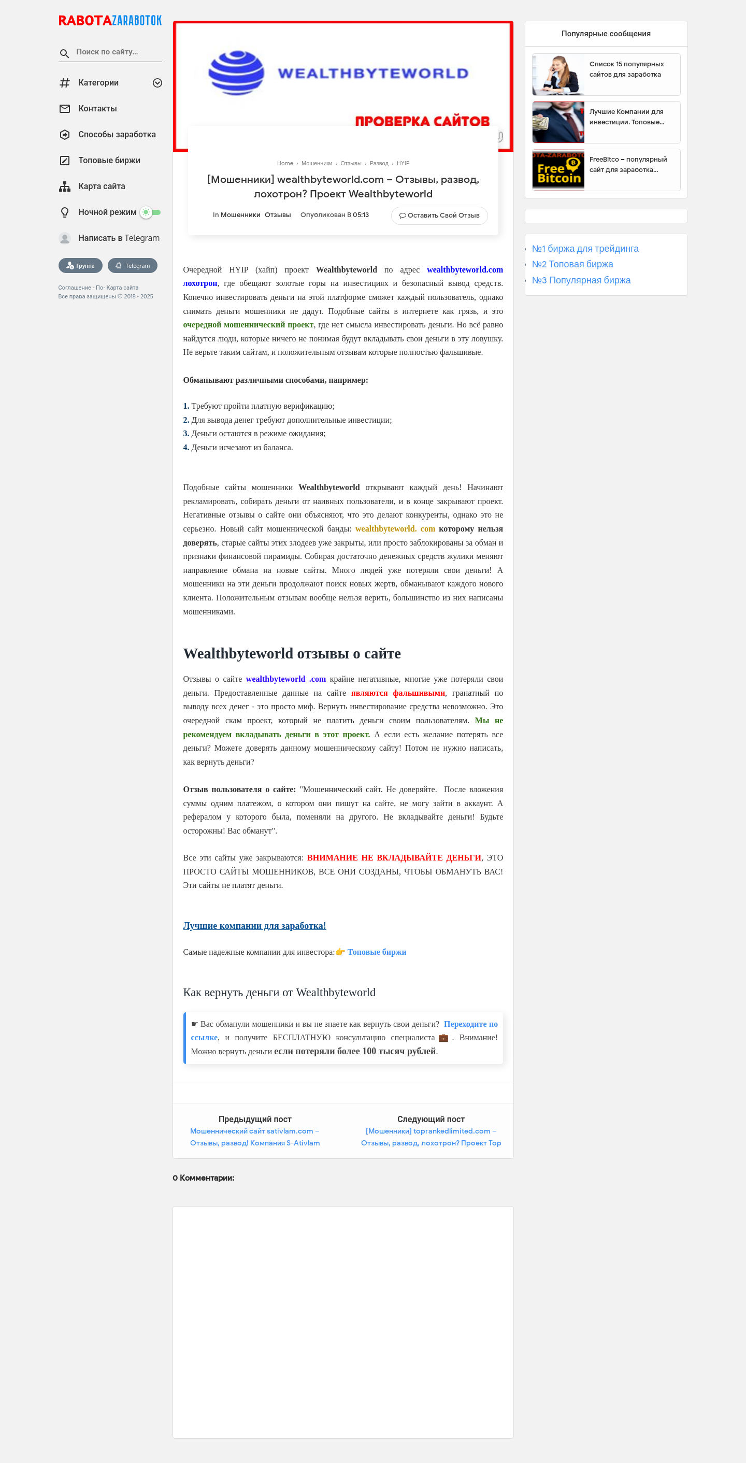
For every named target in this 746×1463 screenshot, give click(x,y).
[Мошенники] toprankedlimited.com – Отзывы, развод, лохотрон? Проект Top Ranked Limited (431, 1143)
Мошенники (241, 214)
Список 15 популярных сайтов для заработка (627, 69)
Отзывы (278, 214)
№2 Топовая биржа (572, 264)
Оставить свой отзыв (444, 215)
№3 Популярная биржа (581, 280)
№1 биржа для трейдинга (585, 248)
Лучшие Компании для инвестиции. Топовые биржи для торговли (627, 117)
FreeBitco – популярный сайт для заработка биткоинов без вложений (631, 165)
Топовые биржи (377, 952)
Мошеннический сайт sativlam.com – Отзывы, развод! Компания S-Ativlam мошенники (255, 1143)
